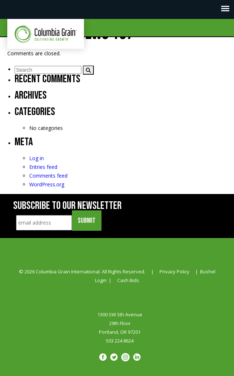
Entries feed (43, 166)
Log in (36, 158)
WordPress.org (46, 184)
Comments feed (48, 175)
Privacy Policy (174, 271)
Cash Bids (128, 280)
